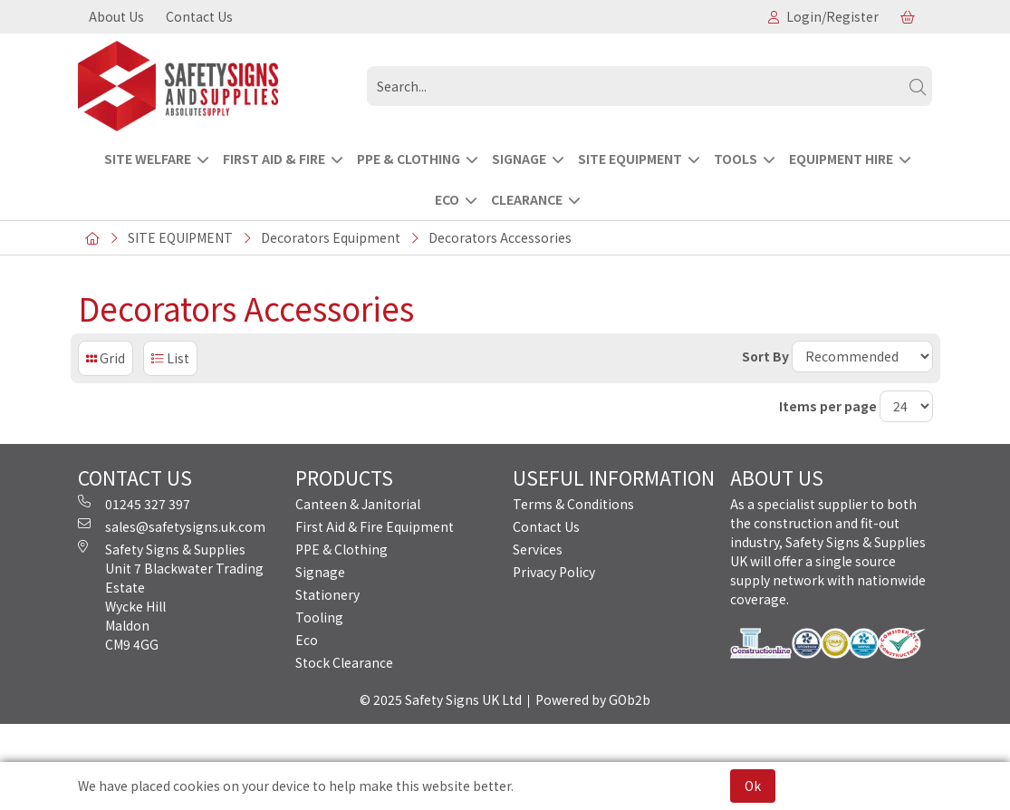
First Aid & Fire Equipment (374, 526)
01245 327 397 (134, 504)
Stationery (327, 594)
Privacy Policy (554, 572)
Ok (753, 785)
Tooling (319, 617)
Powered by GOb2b (592, 699)
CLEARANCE (527, 199)
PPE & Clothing (341, 549)
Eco (306, 640)
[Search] (917, 86)
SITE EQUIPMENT (630, 158)
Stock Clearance (344, 662)
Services (538, 549)
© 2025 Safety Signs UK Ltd (441, 699)
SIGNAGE (519, 158)
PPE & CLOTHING (408, 158)
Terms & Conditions (573, 504)
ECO (447, 199)
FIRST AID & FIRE (274, 158)
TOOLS (735, 158)
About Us (116, 16)
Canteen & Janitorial (357, 504)
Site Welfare (147, 158)
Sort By (765, 356)
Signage (320, 572)
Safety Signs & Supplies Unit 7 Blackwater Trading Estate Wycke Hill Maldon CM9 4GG (171, 596)
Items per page (828, 406)
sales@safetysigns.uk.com (171, 526)
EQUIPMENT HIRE (841, 158)
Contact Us (199, 16)
